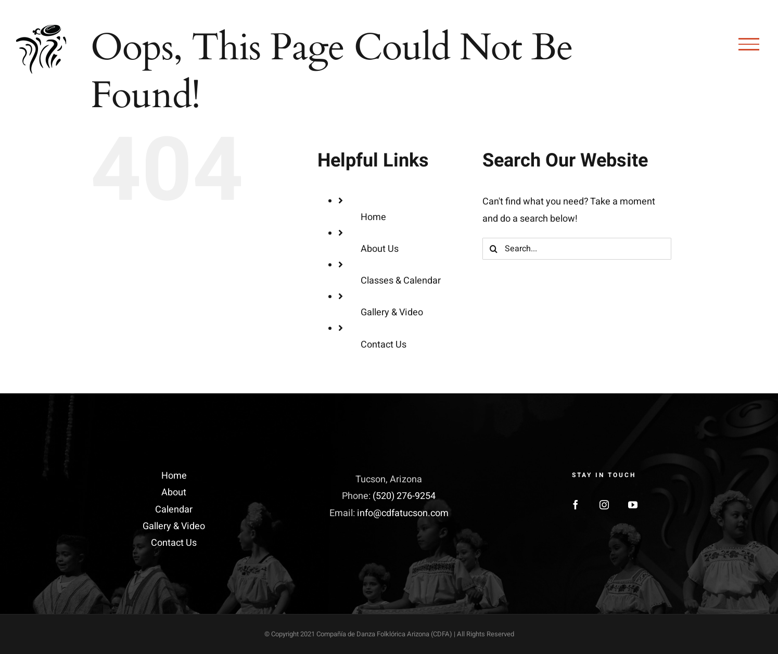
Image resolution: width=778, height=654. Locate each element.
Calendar (174, 510)
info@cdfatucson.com (403, 513)
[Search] (493, 249)
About (173, 492)
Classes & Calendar (401, 281)
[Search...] (576, 249)
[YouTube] (632, 504)
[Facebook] (575, 504)
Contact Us (383, 345)
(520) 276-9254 (404, 496)
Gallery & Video (392, 312)
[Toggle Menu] (748, 44)
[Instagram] (604, 504)
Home (373, 217)
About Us (380, 249)
